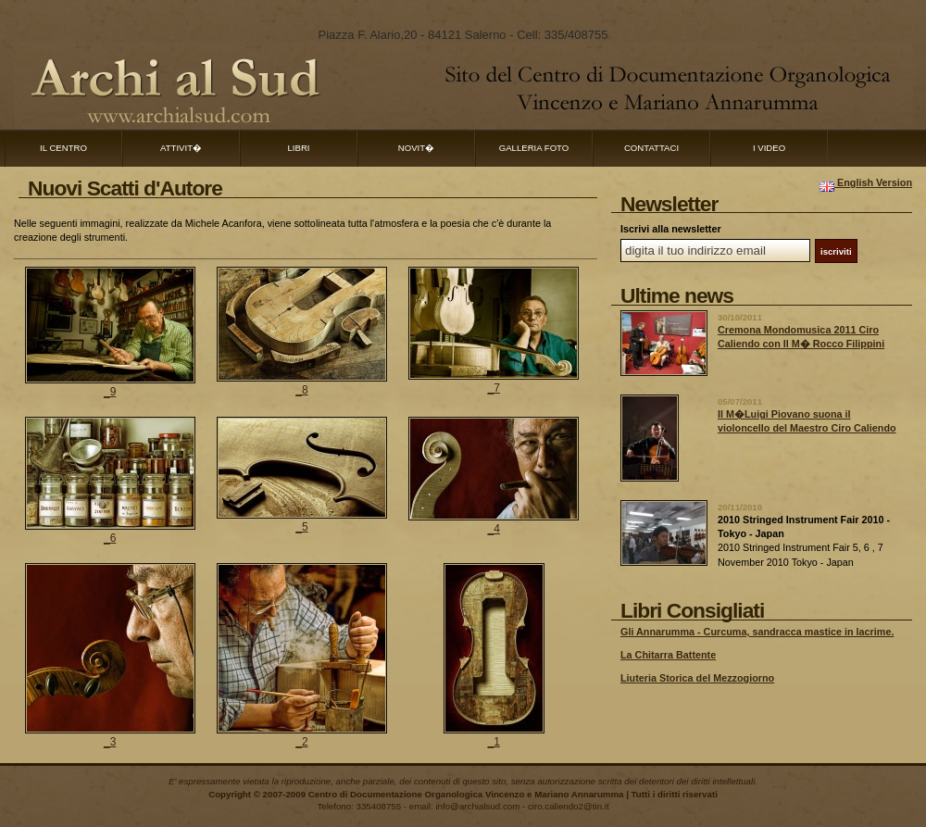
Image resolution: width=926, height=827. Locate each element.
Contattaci (651, 148)
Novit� (416, 148)
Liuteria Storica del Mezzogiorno (697, 677)
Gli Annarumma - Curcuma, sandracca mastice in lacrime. (757, 631)
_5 (301, 526)
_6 (110, 538)
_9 (110, 391)
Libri (299, 148)
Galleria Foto (534, 148)
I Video (769, 148)
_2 (301, 741)
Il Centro (63, 148)
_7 (494, 388)
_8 (301, 389)
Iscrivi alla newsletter (670, 228)
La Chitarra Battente (668, 654)
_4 (494, 528)
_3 (110, 741)
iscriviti (836, 251)
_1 (494, 741)
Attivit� (181, 148)
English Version (866, 182)
